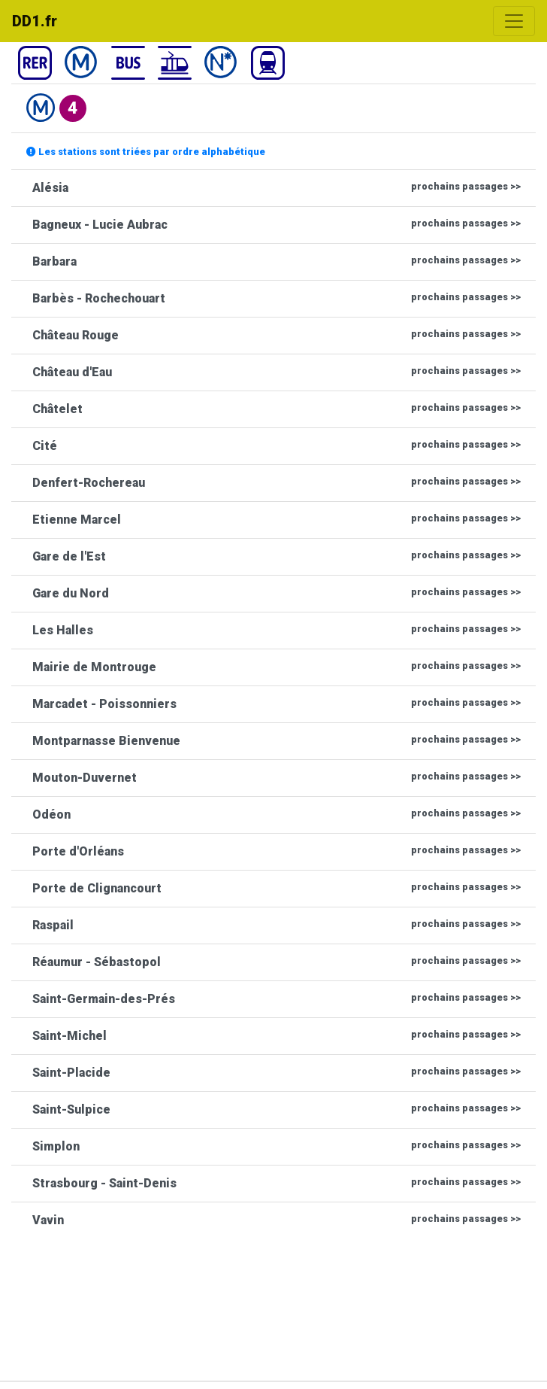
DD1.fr (34, 21)
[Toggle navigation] (514, 21)
